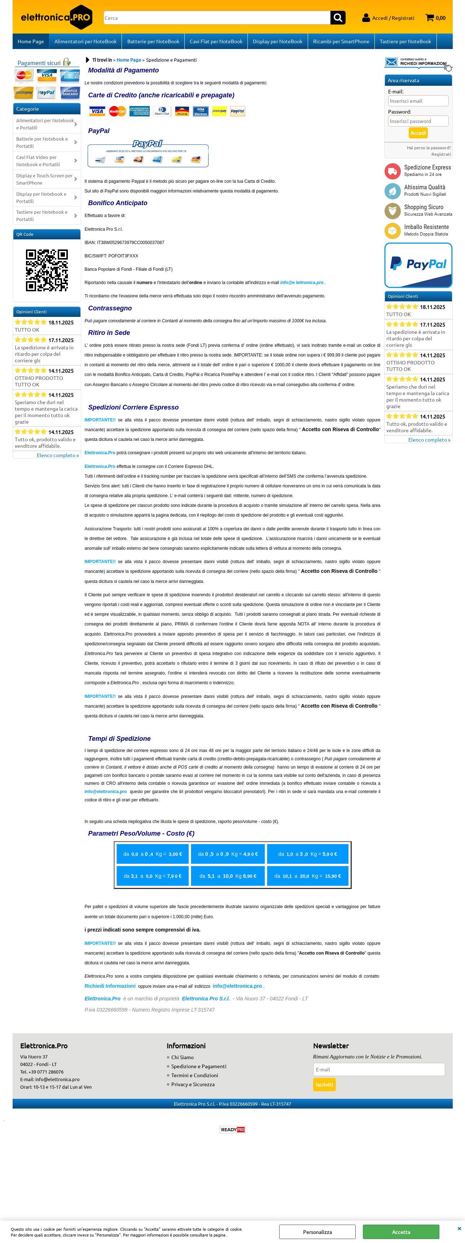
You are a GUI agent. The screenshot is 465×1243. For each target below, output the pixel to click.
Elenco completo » (58, 457)
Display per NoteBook (277, 42)
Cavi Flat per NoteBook (215, 42)
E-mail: (395, 93)
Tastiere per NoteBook (404, 42)
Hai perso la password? (429, 149)
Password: (399, 113)
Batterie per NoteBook (153, 42)
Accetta (401, 1232)
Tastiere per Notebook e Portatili (41, 218)
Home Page (31, 42)
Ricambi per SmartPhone (340, 42)
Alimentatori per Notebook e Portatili (45, 126)
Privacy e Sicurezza (193, 1086)
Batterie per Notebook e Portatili (42, 144)
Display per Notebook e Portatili (41, 199)
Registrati (441, 156)
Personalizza (317, 1232)
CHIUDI (459, 1227)
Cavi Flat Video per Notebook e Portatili (38, 162)
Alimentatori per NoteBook (85, 42)
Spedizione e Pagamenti (199, 1068)
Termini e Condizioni (194, 1077)
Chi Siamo (182, 1059)
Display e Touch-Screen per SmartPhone (44, 181)
